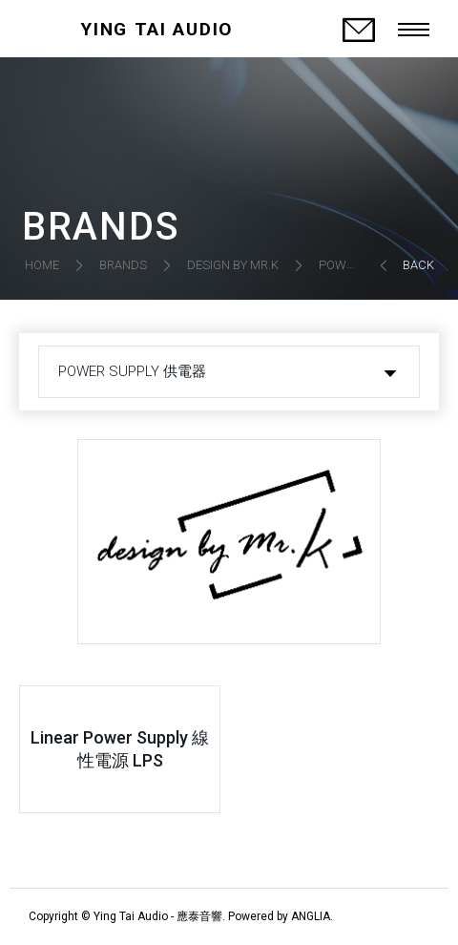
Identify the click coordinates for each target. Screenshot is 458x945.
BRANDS (123, 265)
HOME (42, 265)
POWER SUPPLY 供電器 (132, 371)
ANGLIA (310, 916)
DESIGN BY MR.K (233, 265)
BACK (418, 265)
